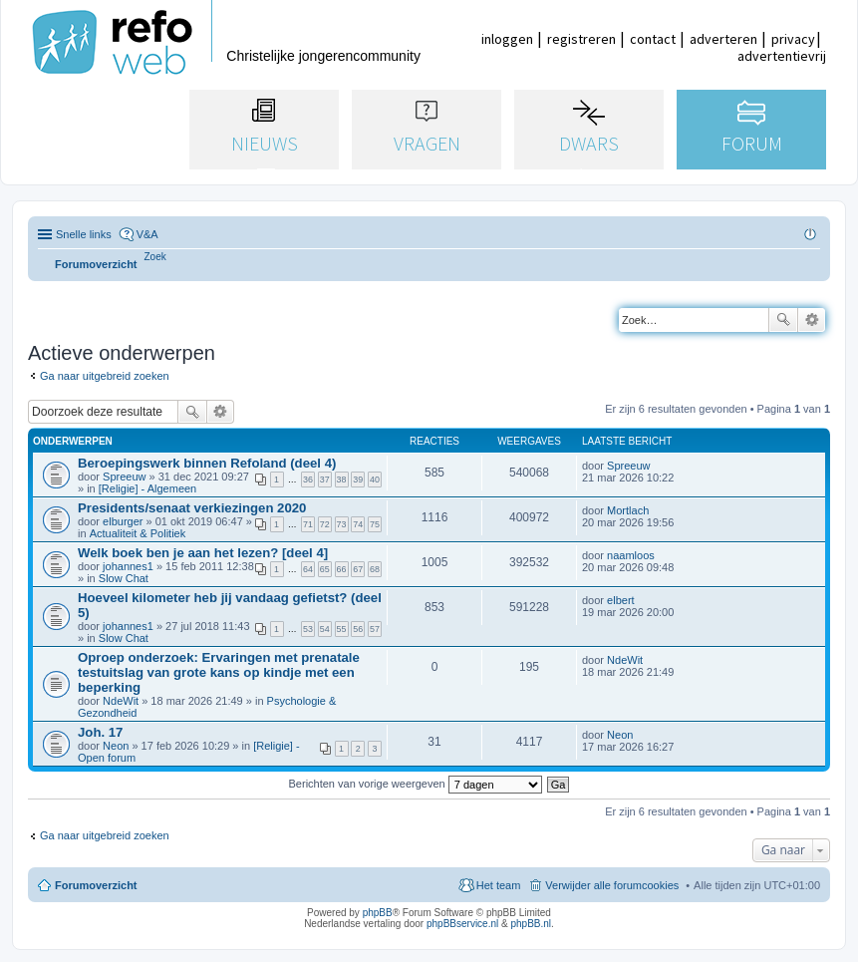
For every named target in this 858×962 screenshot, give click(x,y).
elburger (123, 521)
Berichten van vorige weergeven (415, 784)
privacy (793, 39)
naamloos (631, 555)
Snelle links (84, 234)
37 (325, 479)
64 (308, 569)
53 (308, 629)
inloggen (507, 39)
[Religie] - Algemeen (147, 488)
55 (342, 629)
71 (308, 524)
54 (325, 629)
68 (375, 569)
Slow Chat (123, 578)
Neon (116, 746)
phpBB (378, 912)
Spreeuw (124, 476)
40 (375, 479)
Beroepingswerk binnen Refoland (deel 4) (207, 463)
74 (358, 524)
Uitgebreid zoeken (811, 320)
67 (358, 569)
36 (308, 479)
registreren (581, 39)
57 (375, 629)
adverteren (723, 39)
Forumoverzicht (96, 885)
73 (342, 524)
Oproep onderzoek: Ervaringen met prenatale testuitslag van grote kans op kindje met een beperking (219, 672)
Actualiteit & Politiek (138, 533)
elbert (621, 600)
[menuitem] (155, 256)
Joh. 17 (100, 732)
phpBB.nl (530, 923)
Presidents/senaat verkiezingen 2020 (192, 507)
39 (358, 479)
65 (325, 569)
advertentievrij (781, 56)
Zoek (783, 320)
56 (358, 629)
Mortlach (628, 510)
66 (342, 569)
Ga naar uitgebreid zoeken (104, 376)
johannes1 (128, 566)
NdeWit (121, 701)
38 (342, 479)
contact (653, 39)
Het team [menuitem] (498, 885)
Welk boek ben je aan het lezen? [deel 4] (203, 552)
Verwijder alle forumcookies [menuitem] (612, 885)
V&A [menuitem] (147, 234)
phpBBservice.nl (462, 923)
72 (325, 524)
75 (375, 524)
